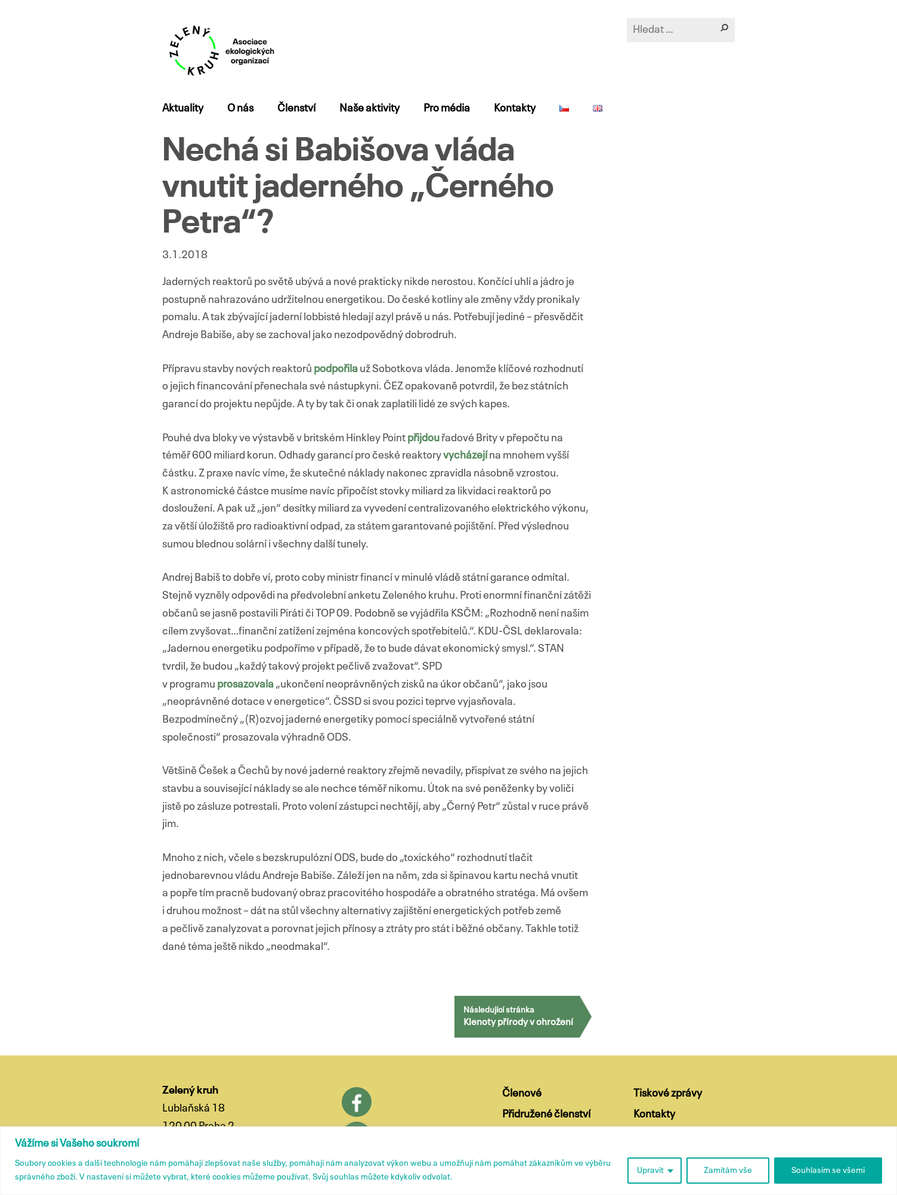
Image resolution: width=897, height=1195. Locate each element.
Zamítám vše (728, 1170)
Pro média (446, 108)
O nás (240, 108)
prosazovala (246, 684)
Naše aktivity (369, 108)
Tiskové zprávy (667, 1093)
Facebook (357, 1102)
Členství (296, 108)
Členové (522, 1093)
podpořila (337, 369)
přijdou (424, 438)
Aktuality (182, 108)
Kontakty (515, 108)
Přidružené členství (546, 1114)
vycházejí (466, 455)
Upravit (650, 1170)
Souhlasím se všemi (828, 1170)
